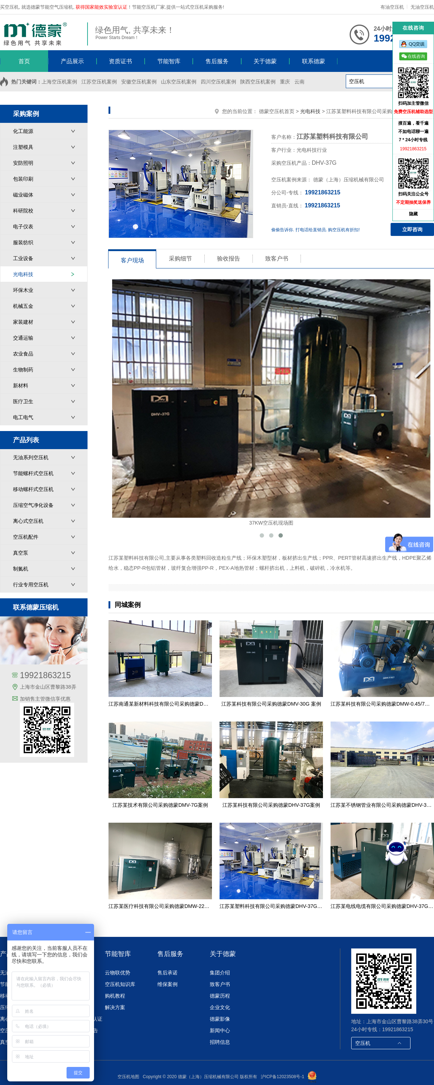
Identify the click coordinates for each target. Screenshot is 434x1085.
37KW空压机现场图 (271, 402)
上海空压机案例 (59, 82)
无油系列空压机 (30, 457)
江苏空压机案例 (99, 82)
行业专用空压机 (30, 584)
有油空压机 (392, 7)
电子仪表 (23, 226)
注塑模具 (23, 147)
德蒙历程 (220, 996)
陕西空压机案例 (258, 82)
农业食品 (23, 354)
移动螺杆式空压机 (33, 489)
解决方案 (115, 1007)
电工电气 (23, 417)
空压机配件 (25, 537)
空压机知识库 (120, 984)
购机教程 (115, 996)
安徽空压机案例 (139, 82)
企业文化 (220, 1007)
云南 (299, 82)
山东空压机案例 (178, 82)
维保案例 (167, 984)
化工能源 (23, 131)
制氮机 (20, 569)
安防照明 (23, 163)
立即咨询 (412, 229)
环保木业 (23, 290)
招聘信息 (220, 1042)
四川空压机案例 (218, 82)
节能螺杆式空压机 (33, 473)
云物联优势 (117, 973)
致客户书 (220, 984)
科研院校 (23, 211)
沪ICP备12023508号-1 (282, 1076)
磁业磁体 (23, 195)
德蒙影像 (220, 1019)
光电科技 (23, 274)
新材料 (20, 385)
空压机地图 (128, 1076)
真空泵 (20, 553)
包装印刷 (23, 179)
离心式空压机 (28, 521)
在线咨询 (413, 56)
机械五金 (23, 306)
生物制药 (23, 370)
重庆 (285, 82)
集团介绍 (220, 973)
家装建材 (23, 322)
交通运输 (23, 338)
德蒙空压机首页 (276, 111)
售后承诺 (167, 973)
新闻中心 (220, 1030)
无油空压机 (422, 7)
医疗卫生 (23, 401)
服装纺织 (23, 242)
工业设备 (23, 258)
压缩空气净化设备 (33, 505)
